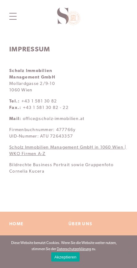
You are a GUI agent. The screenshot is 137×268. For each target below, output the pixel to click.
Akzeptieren (65, 257)
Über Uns (80, 224)
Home (16, 224)
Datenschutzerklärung (74, 249)
